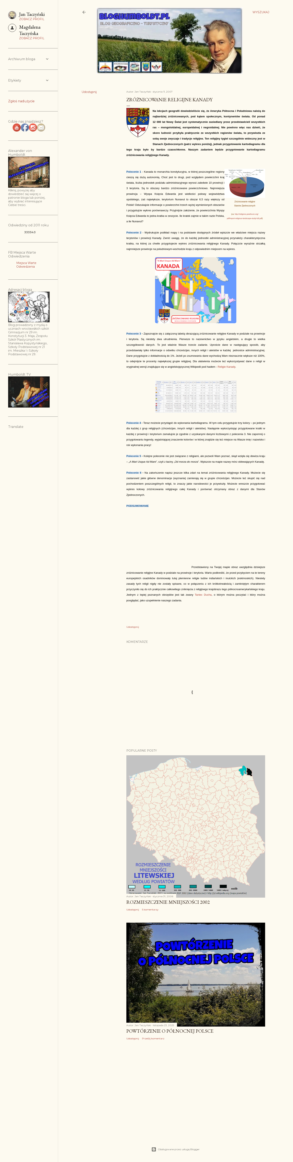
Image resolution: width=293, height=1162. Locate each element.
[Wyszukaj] (261, 12)
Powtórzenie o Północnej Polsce (169, 1031)
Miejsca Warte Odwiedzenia (26, 264)
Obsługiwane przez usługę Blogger (175, 1149)
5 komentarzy (150, 909)
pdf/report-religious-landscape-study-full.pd (244, 218)
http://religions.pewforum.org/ (246, 214)
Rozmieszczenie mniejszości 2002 (168, 902)
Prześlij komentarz (153, 1038)
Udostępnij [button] (89, 92)
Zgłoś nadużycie (21, 101)
